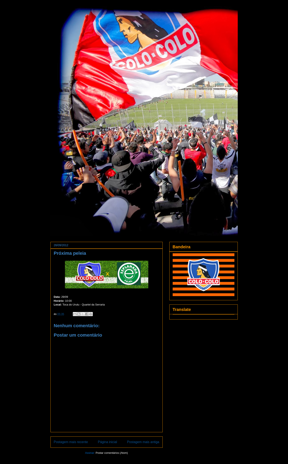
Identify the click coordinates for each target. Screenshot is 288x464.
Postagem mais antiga (143, 442)
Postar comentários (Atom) (112, 452)
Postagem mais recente (71, 442)
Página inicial (107, 442)
